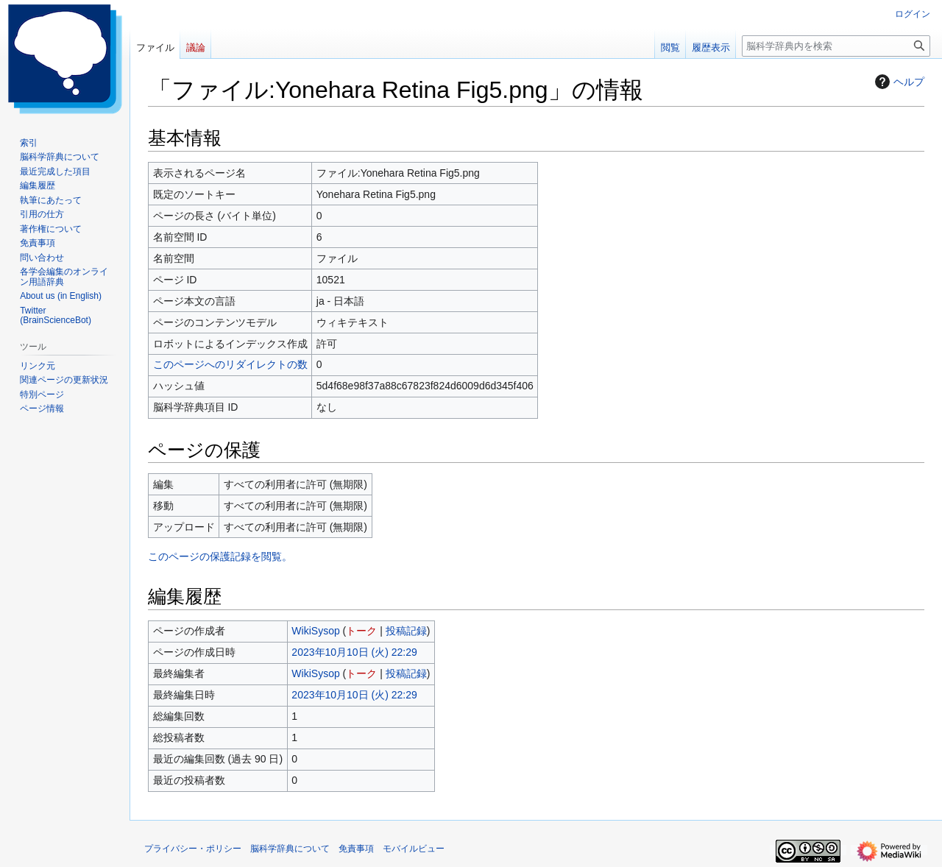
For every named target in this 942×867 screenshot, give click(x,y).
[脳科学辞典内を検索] (836, 46)
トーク (361, 631)
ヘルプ (897, 81)
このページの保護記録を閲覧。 (220, 556)
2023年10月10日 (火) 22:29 (354, 652)
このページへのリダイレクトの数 (230, 364)
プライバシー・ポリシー (192, 848)
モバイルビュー (414, 848)
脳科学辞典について (290, 848)
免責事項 (356, 848)
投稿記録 (406, 631)
